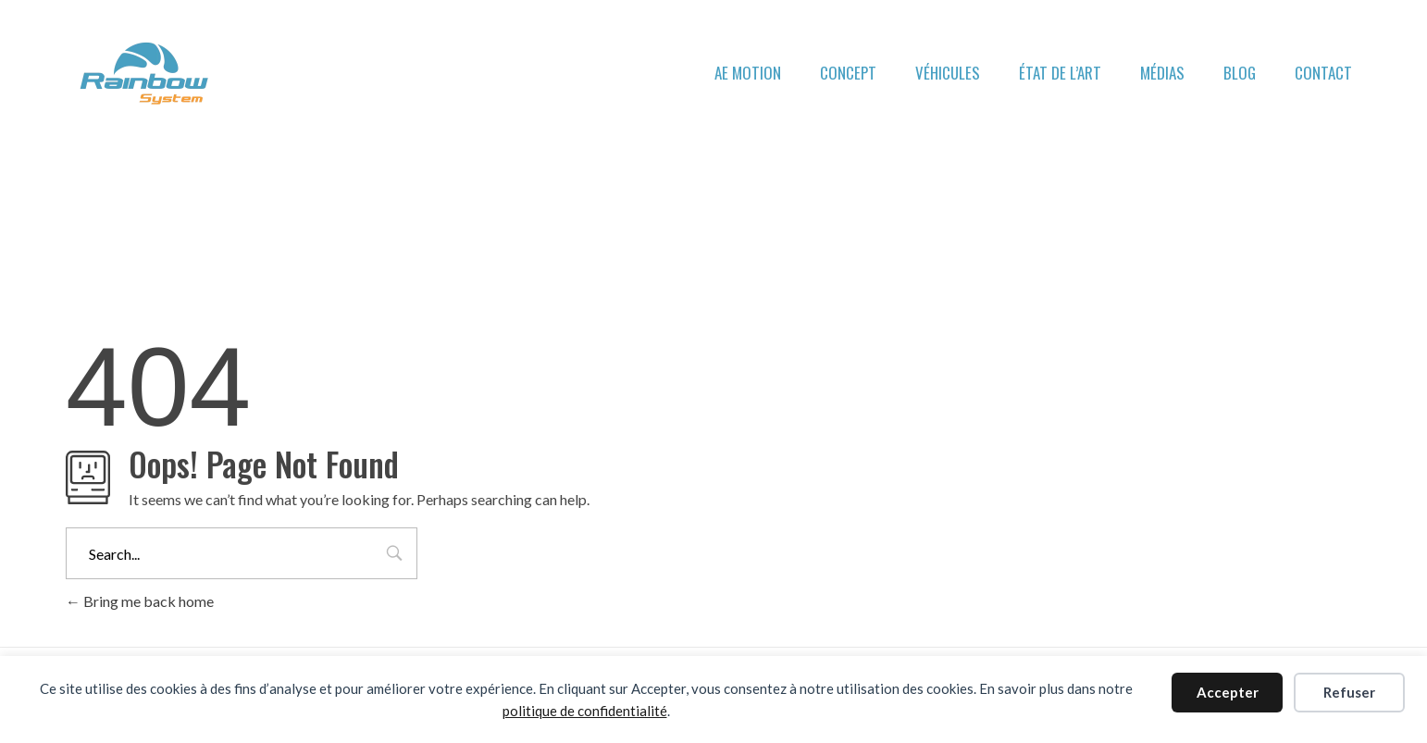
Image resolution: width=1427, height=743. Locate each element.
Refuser (1349, 692)
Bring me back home (140, 601)
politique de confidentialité (585, 710)
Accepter (1228, 692)
